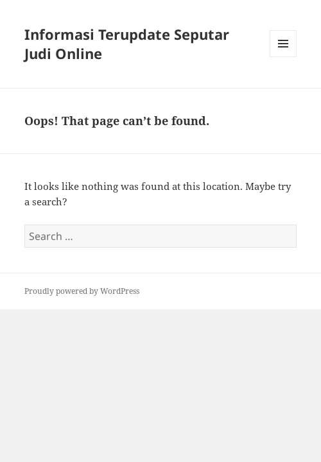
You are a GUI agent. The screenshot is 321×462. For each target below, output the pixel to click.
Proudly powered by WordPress (81, 291)
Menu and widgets (283, 56)
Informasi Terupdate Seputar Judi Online (126, 43)
